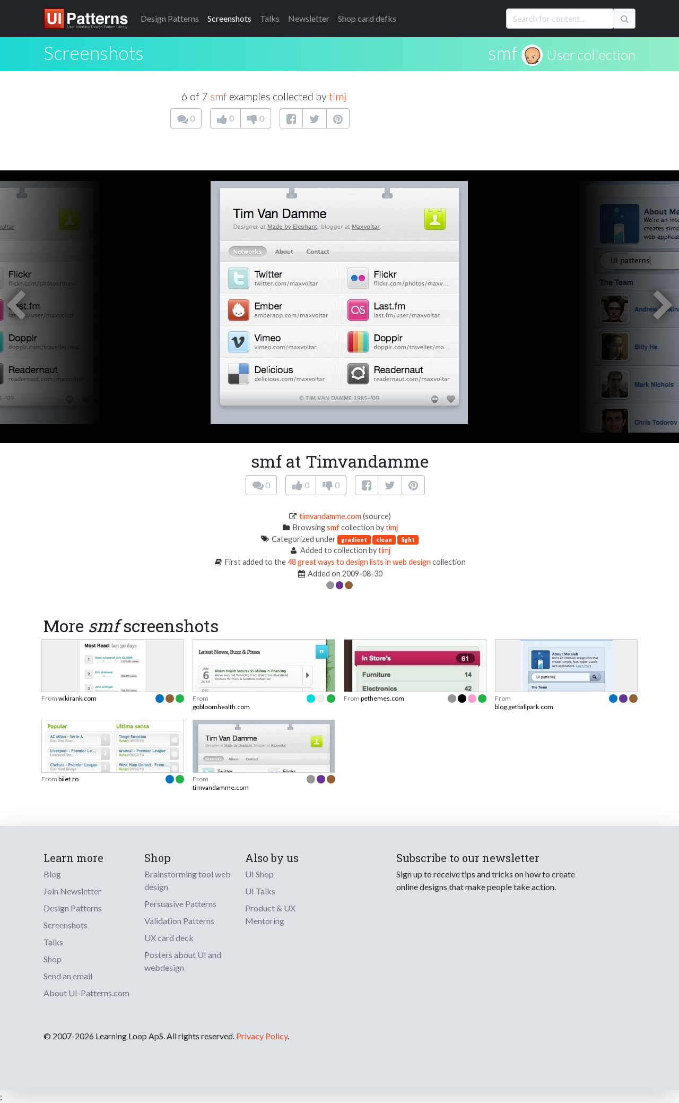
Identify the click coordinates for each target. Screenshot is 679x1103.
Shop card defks (367, 18)
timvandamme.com (330, 516)
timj (337, 96)
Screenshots (229, 18)
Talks (270, 18)
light (408, 539)
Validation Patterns (179, 921)
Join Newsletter (72, 891)
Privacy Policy (262, 1036)
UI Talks (260, 891)
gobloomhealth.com (221, 707)
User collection (591, 54)
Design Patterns (72, 908)
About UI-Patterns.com (86, 993)
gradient (354, 539)
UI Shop (259, 874)
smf (503, 52)
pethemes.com (382, 698)
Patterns (170, 18)
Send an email (67, 976)
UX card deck (169, 938)
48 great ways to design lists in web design (359, 561)
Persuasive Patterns (180, 904)
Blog (52, 874)
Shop (52, 959)
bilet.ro (68, 779)
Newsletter (308, 18)
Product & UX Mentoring (270, 914)
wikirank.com (77, 698)
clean (384, 539)
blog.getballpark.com (524, 707)
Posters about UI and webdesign (182, 961)
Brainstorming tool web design (187, 880)
